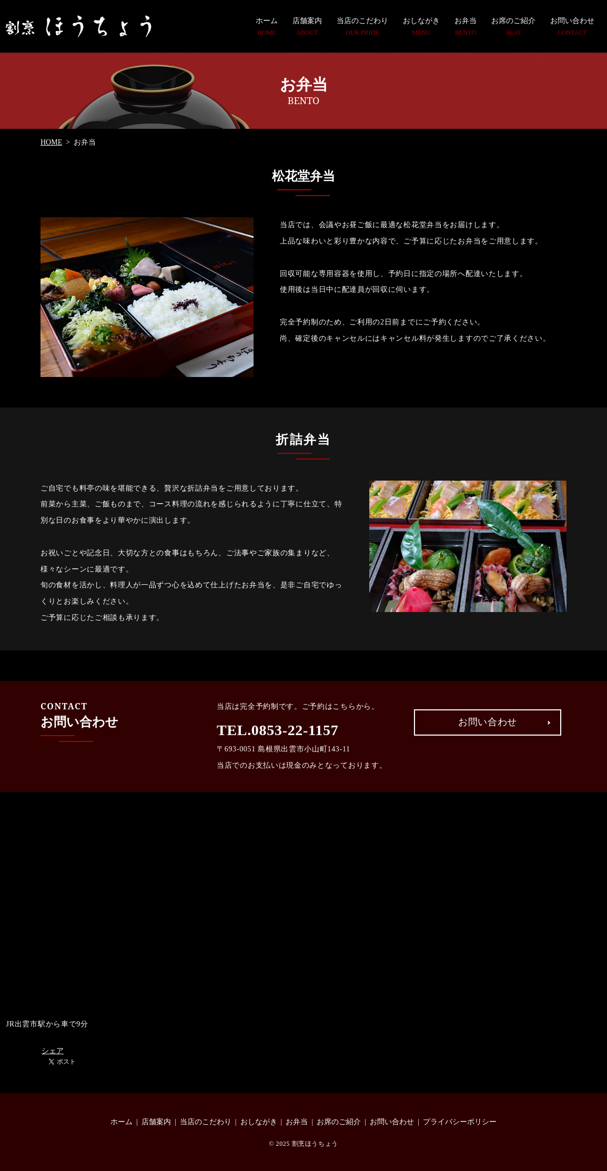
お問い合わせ (572, 27)
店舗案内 (307, 27)
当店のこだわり (362, 27)
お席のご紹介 (513, 27)
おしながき (421, 27)
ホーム (267, 27)
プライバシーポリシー (460, 1122)
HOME (51, 142)
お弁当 (465, 27)
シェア (53, 1051)
